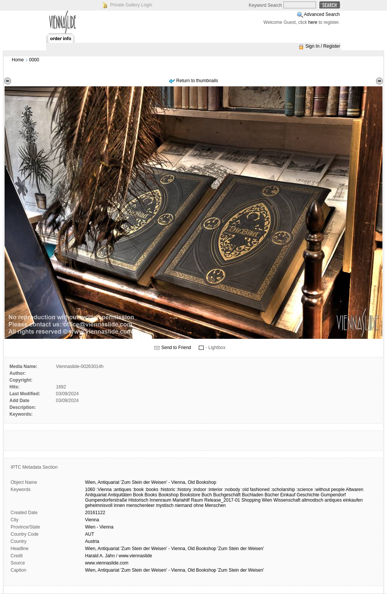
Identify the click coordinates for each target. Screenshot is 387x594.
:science (304, 489)
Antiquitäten (120, 494)
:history (183, 489)
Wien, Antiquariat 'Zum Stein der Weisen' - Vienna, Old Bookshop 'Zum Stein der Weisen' (174, 548)
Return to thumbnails (197, 80)
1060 (90, 489)
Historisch (138, 500)
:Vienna (103, 489)
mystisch (164, 505)
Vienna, (178, 482)
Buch (206, 494)
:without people (329, 489)
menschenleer (140, 505)
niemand (183, 505)
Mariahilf (180, 500)
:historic (167, 489)
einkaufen (353, 500)
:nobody (232, 489)
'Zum (125, 482)
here (312, 22)
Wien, (91, 482)
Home (18, 59)
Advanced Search (322, 14)
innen (119, 505)
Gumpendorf (333, 494)
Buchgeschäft (227, 494)
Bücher (272, 494)
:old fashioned (255, 489)
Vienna (92, 519)
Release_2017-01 (222, 500)
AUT (89, 534)
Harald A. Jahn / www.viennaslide (118, 555)
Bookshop (206, 482)
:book (138, 489)
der (146, 482)
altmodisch (312, 500)
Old (191, 482)
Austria (92, 541)
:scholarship (283, 489)
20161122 (95, 512)
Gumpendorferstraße (106, 500)
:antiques (122, 489)
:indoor (199, 489)
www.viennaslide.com (106, 563)
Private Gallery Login (131, 5)
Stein (137, 482)
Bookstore (190, 494)
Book (138, 494)
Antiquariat (108, 482)
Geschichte (308, 494)
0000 (34, 59)
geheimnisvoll (99, 505)
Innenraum (160, 500)
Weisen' (159, 482)
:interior (215, 489)
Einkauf (287, 494)
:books (151, 489)
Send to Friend (176, 347)
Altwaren (355, 489)
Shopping (251, 500)
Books (150, 494)
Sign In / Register (322, 46)
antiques (333, 500)
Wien (267, 500)
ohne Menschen (210, 505)
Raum (197, 500)
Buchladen (252, 494)
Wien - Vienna (99, 527)
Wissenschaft (286, 500)
